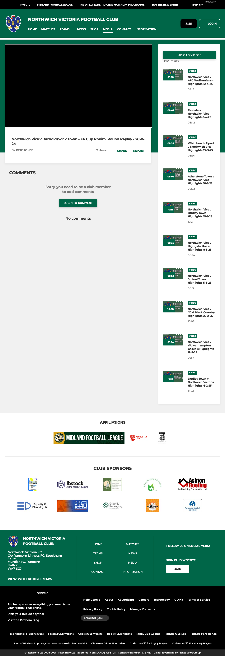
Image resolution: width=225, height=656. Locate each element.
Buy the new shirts (165, 4)
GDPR (178, 599)
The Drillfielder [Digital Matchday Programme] (112, 4)
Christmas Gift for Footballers (108, 643)
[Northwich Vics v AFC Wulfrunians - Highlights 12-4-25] (202, 85)
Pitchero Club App (175, 633)
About (109, 599)
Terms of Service (198, 599)
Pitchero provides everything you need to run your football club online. (40, 606)
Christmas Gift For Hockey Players (192, 643)
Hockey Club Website (119, 633)
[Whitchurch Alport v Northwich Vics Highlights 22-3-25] (202, 151)
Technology (162, 599)
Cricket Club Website (90, 633)
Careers (143, 599)
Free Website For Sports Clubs (26, 633)
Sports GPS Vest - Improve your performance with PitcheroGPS (50, 643)
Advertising (126, 599)
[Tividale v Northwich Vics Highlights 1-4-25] (202, 118)
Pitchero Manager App (203, 633)
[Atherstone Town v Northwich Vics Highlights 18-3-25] (202, 184)
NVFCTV (25, 4)
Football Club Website (61, 633)
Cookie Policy (116, 609)
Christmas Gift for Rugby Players (148, 643)
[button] (32, 29)
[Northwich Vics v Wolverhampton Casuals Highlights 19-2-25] (202, 352)
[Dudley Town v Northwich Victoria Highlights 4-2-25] (202, 387)
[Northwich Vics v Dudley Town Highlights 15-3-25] (202, 217)
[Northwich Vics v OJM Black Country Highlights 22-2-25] (202, 317)
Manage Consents (142, 609)
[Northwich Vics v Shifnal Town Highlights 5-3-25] (202, 284)
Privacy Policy (92, 609)
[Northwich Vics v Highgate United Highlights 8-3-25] (202, 251)
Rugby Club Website (148, 633)
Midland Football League (55, 4)
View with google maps (30, 579)
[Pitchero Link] (212, 6)
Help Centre (91, 599)
